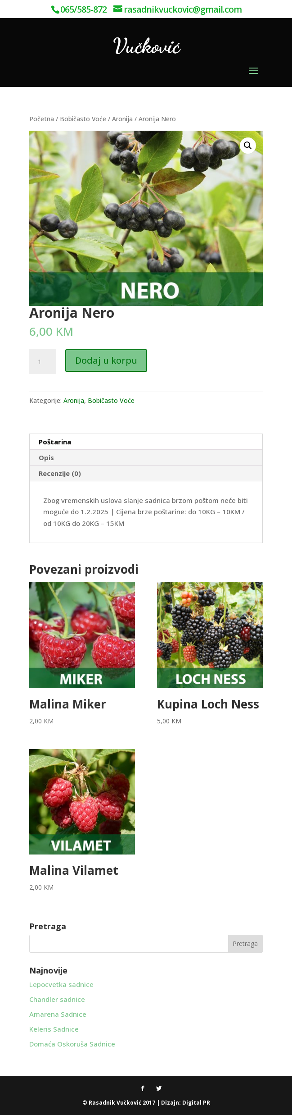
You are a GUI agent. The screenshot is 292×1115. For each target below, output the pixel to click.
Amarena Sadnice (57, 1014)
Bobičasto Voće (83, 118)
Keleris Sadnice (54, 1028)
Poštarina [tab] (55, 441)
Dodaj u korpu (106, 360)
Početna (41, 118)
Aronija (122, 118)
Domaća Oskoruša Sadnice (72, 1043)
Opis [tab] (46, 457)
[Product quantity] (42, 362)
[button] (248, 145)
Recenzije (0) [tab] (60, 473)
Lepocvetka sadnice (61, 984)
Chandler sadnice (57, 999)
